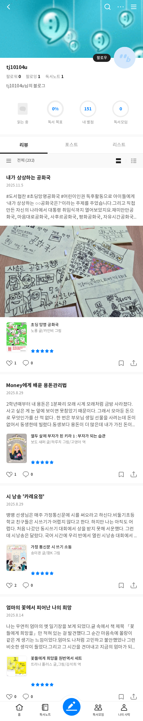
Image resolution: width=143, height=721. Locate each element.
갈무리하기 (121, 363)
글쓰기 (72, 707)
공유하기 (134, 363)
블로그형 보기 (118, 161)
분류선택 (9, 161)
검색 (107, 7)
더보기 (121, 7)
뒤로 (9, 7)
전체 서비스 (134, 7)
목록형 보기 (134, 161)
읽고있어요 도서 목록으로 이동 (22, 108)
